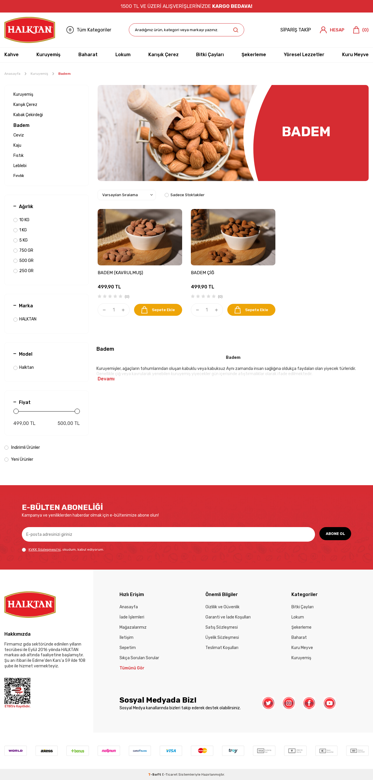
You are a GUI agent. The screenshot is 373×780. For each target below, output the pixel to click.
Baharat (88, 54)
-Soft (155, 774)
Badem (21, 125)
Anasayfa (12, 74)
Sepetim (127, 647)
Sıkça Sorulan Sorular (139, 657)
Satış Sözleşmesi (221, 627)
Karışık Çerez (163, 54)
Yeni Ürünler (18, 459)
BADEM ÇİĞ (202, 272)
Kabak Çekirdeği (28, 114)
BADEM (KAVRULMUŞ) (120, 272)
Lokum (123, 54)
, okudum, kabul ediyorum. (63, 549)
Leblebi (20, 165)
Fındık (18, 175)
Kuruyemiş (48, 54)
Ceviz (18, 135)
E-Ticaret (169, 774)
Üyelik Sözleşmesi (222, 637)
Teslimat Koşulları (221, 647)
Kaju (17, 145)
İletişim (126, 637)
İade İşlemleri (131, 617)
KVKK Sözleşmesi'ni (45, 549)
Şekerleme (254, 54)
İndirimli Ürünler (22, 447)
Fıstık (18, 155)
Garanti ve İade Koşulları (228, 617)
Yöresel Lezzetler (304, 54)
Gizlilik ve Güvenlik (222, 606)
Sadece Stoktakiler (185, 195)
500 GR (23, 260)
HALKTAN (24, 319)
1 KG (20, 230)
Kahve (11, 54)
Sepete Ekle (158, 309)
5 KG (20, 240)
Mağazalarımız (133, 627)
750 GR (23, 250)
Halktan (23, 367)
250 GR (23, 270)
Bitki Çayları (210, 54)
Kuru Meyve (355, 54)
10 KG (21, 219)
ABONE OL (333, 534)
